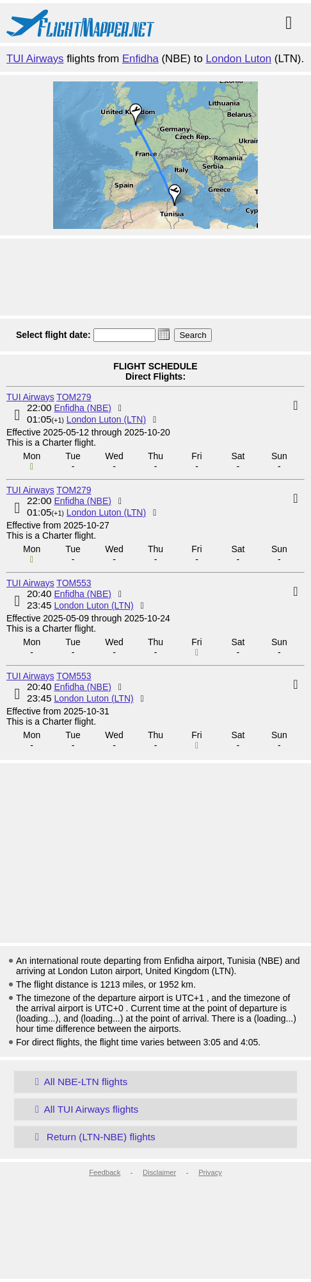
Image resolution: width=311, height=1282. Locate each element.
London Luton (239, 59)
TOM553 (73, 583)
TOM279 (73, 397)
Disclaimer (159, 1172)
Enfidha (140, 59)
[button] (164, 334)
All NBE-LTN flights (78, 1081)
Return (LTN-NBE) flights (93, 1136)
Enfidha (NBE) (82, 408)
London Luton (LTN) (106, 419)
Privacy (210, 1172)
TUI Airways (35, 59)
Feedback (104, 1172)
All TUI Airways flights (84, 1109)
